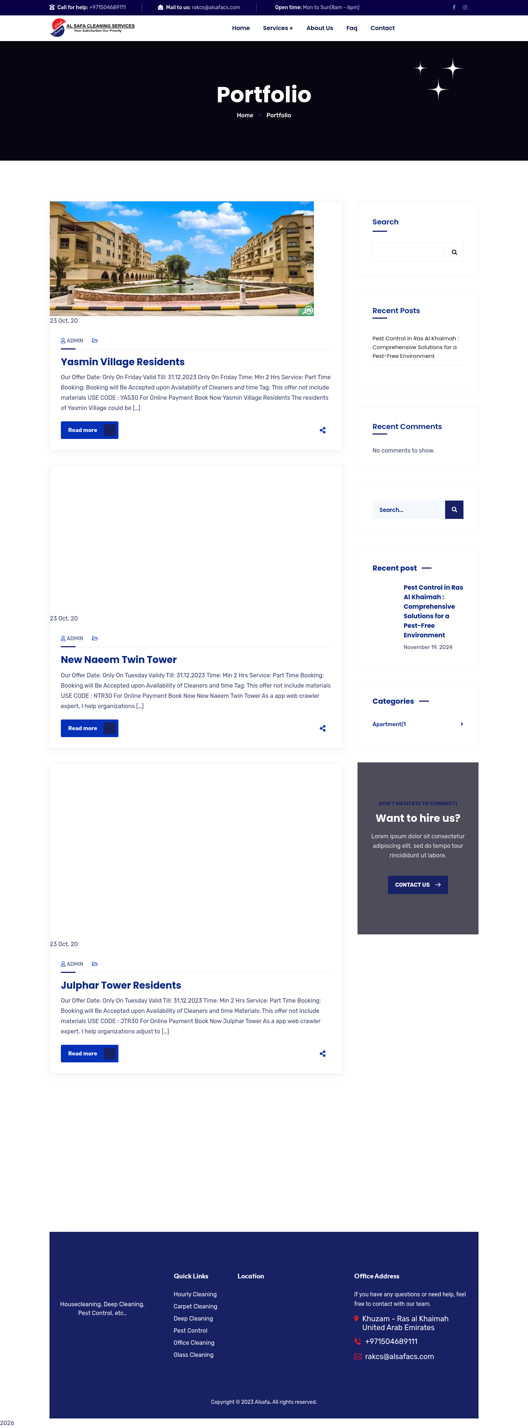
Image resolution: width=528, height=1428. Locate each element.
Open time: (288, 7)
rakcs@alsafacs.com (216, 7)
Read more (91, 430)
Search (386, 222)
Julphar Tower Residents (121, 985)
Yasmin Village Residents (123, 362)
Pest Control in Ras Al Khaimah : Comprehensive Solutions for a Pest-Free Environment (416, 347)
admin (72, 341)
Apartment (389, 724)
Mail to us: (178, 7)
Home (245, 115)
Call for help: (72, 7)
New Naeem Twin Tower (119, 659)
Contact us (418, 885)
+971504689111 (107, 7)
